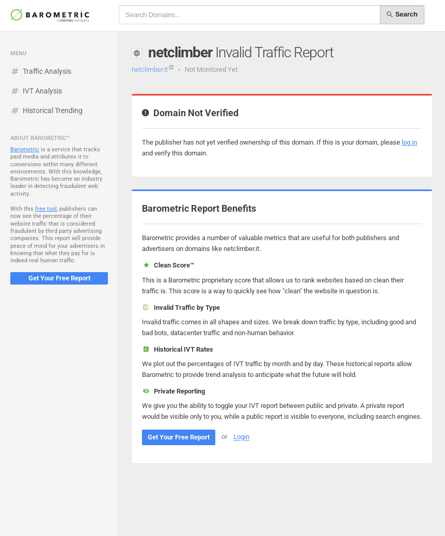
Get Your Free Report (59, 278)
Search (402, 14)
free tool (46, 209)
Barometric (24, 149)
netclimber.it (152, 69)
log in (409, 142)
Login (241, 437)
